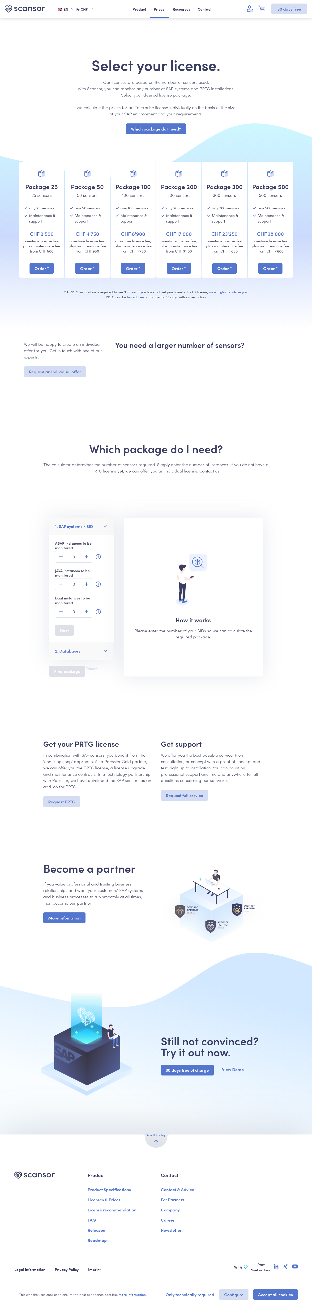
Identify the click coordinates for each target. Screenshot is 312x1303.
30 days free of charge (187, 1070)
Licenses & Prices (104, 1199)
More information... (134, 1294)
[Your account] (250, 8)
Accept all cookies (275, 1294)
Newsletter (171, 1230)
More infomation (64, 918)
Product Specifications (109, 1189)
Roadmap (97, 1240)
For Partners (172, 1199)
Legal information (29, 1269)
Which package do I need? (156, 129)
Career (168, 1220)
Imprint (94, 1269)
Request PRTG (61, 802)
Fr (85, 9)
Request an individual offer (55, 372)
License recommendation (112, 1210)
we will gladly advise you (228, 292)
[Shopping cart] (263, 8)
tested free (135, 297)
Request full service (184, 795)
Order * (41, 268)
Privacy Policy (67, 1269)
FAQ (92, 1220)
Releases (96, 1230)
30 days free (289, 9)
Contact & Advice (177, 1189)
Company (170, 1210)
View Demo (233, 1069)
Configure (234, 1294)
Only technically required (190, 1294)
